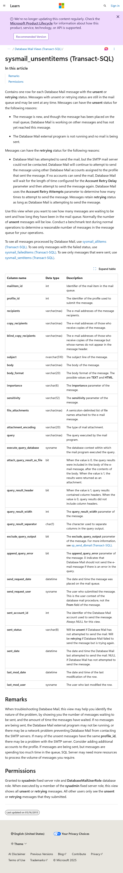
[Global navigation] (4, 5)
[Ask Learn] (106, 49)
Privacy (95, 854)
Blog (61, 854)
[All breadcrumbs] (8, 49)
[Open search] (105, 5)
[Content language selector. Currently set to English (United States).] (27, 833)
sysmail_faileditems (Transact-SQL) (30, 252)
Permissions (15, 81)
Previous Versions (41, 854)
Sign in (115, 6)
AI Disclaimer (16, 854)
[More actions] (114, 49)
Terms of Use (16, 860)
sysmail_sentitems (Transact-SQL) (29, 257)
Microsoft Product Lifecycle (31, 23)
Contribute (79, 854)
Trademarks (37, 860)
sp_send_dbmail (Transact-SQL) (92, 545)
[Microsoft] (61, 5)
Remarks (13, 76)
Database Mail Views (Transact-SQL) (38, 49)
